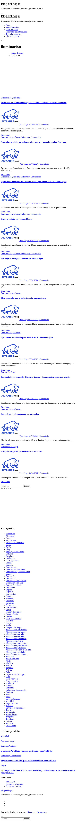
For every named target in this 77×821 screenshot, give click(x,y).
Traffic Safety (11, 714)
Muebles (9, 663)
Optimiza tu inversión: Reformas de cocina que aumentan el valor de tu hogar (33, 182)
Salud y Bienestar (13, 699)
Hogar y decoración (13, 612)
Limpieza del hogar (13, 627)
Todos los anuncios (13, 34)
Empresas (10, 598)
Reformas (10, 688)
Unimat (9, 721)
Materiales (10, 656)
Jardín (8, 625)
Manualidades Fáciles (14, 641)
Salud (8, 697)
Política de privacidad (14, 784)
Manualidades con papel (15, 632)
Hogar (13, 372)
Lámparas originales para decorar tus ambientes (21, 451)
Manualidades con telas (15, 636)
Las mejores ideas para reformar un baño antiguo (22, 258)
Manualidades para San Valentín (18, 650)
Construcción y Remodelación (18, 572)
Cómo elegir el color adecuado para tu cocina (20, 414)
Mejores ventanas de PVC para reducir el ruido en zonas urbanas (28, 760)
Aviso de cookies (12, 27)
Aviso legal (10, 782)
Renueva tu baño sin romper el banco (16, 219)
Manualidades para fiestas (16, 643)
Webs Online (11, 726)
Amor (8, 538)
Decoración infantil (13, 585)
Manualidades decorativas (16, 639)
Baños (8, 545)
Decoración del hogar (9, 447)
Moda (8, 661)
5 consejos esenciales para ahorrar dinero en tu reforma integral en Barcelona (33, 142)
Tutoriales (10, 719)
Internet (9, 623)
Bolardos (9, 554)
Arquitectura (11, 540)
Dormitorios (11, 594)
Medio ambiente (12, 659)
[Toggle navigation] (2, 13)
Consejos (9, 565)
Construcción (11, 567)
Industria (9, 621)
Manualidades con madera (16, 630)
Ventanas (9, 723)
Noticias (9, 670)
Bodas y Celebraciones (15, 552)
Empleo (9, 596)
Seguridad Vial (12, 703)
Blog (8, 549)
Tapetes (9, 710)
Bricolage (10, 556)
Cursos (8, 574)
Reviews (9, 692)
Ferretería (10, 603)
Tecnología (10, 712)
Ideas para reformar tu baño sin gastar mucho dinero (23, 298)
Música (9, 665)
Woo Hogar (15, 124)
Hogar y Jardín (12, 614)
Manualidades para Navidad (17, 645)
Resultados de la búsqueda (16, 32)
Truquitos (10, 717)
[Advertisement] (38, 75)
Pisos (8, 677)
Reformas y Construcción (31, 137)
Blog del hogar (10, 4)
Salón (8, 694)
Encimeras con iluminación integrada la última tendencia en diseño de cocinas (34, 103)
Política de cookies (13, 786)
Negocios (9, 668)
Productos (10, 683)
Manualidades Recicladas (16, 654)
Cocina (8, 563)
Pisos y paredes (12, 679)
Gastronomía (11, 607)
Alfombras (10, 536)
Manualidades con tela (15, 634)
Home (8, 25)
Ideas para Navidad (13, 618)
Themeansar (41, 812)
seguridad (10, 701)
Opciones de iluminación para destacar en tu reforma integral (27, 337)
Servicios (9, 706)
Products (9, 685)
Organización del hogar (15, 674)
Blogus (30, 812)
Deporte (9, 589)
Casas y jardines (12, 560)
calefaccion (10, 558)
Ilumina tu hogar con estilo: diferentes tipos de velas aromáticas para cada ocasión (35, 377)
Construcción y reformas (10, 98)
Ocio (8, 672)
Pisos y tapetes (11, 681)
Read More (5, 135)
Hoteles (9, 616)
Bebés (8, 547)
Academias (10, 534)
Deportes (9, 592)
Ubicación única (12, 36)
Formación (10, 605)
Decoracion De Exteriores (16, 581)
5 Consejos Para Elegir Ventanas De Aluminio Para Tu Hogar (26, 751)
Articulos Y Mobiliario (15, 543)
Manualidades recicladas (15, 652)
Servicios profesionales (15, 708)
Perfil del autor (12, 30)
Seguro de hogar (8, 741)
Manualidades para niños (16, 648)
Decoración (6, 372)
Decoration (10, 587)
